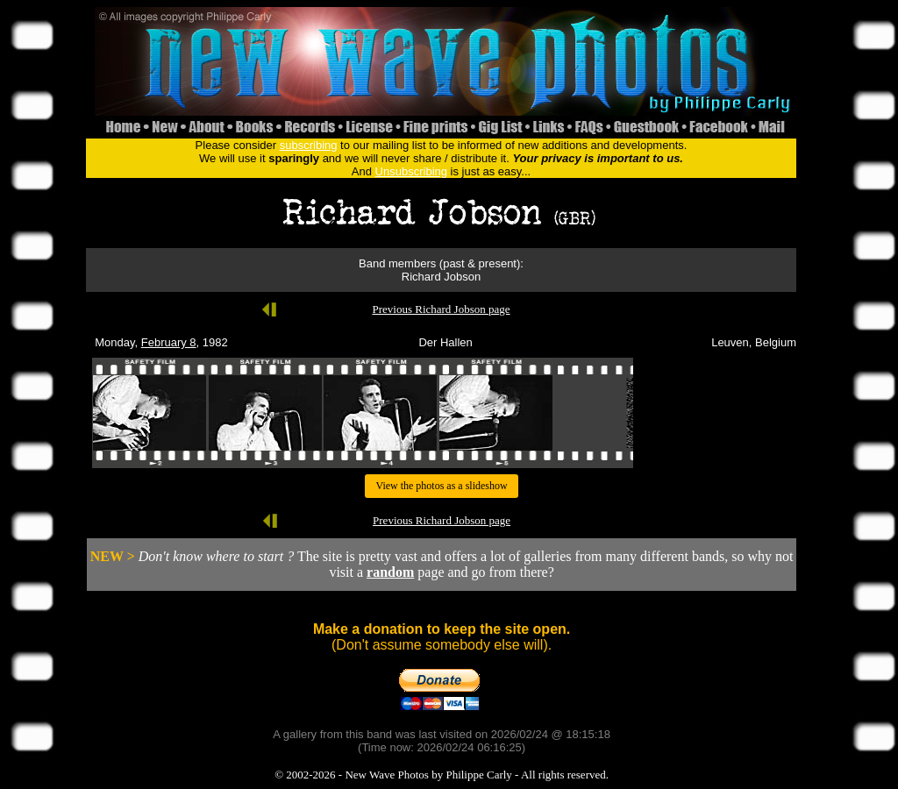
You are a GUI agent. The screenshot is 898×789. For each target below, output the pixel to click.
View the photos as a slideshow (441, 486)
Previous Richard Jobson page (441, 309)
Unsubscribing (411, 171)
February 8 (168, 342)
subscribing (309, 145)
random (390, 572)
